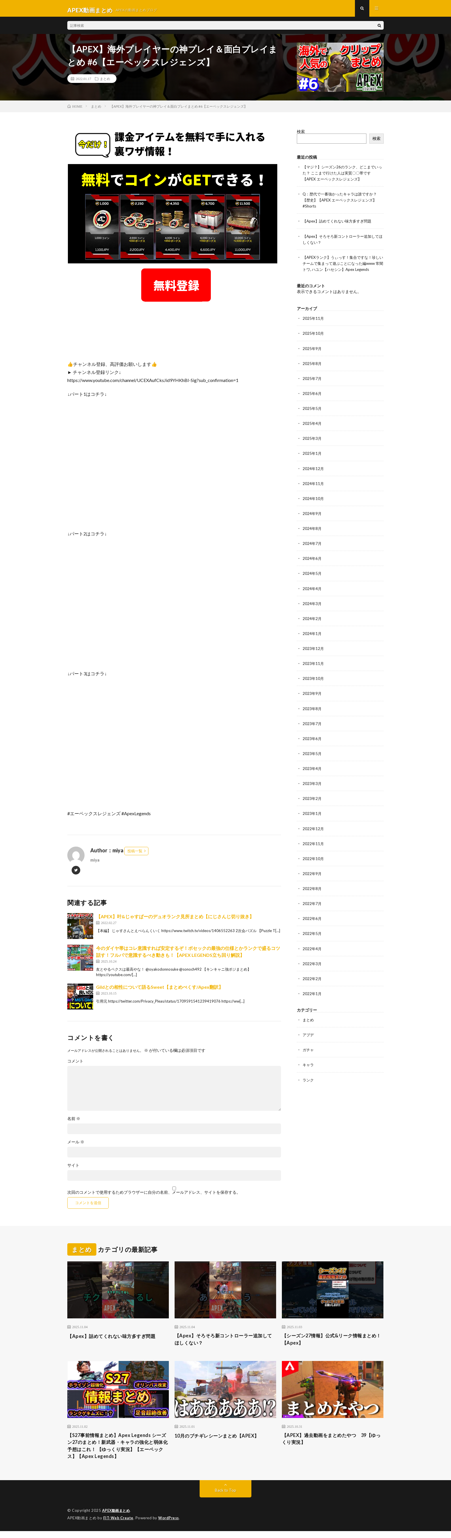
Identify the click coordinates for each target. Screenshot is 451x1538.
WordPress (170, 1525)
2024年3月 (312, 611)
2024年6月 (312, 566)
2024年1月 (312, 641)
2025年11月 (313, 327)
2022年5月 (312, 940)
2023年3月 (312, 791)
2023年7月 (312, 731)
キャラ (309, 1071)
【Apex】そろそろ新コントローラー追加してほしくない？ (223, 1343)
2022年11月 (313, 851)
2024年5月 (312, 581)
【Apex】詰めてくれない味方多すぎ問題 (340, 224)
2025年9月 (312, 357)
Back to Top (225, 1497)
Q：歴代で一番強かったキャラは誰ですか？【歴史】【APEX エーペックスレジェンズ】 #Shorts (343, 203)
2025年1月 (312, 461)
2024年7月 (312, 551)
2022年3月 (312, 970)
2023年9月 (312, 701)
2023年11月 (313, 671)
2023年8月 (312, 716)
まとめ (105, 82)
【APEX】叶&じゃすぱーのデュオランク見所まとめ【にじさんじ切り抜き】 (175, 919)
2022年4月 (312, 955)
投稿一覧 (134, 854)
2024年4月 (312, 596)
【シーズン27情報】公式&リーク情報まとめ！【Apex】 (332, 1343)
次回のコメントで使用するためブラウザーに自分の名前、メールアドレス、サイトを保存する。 (153, 1195)
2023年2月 (312, 806)
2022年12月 (313, 836)
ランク (309, 1086)
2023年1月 (312, 821)
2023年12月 (313, 656)
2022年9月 (312, 881)
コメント (75, 1064)
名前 (73, 1122)
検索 (301, 134)
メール (75, 1145)
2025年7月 (312, 387)
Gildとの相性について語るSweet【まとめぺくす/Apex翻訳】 (159, 990)
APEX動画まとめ (117, 1518)
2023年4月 (312, 776)
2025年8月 (312, 372)
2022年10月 (313, 866)
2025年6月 (312, 402)
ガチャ (309, 1056)
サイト (73, 1168)
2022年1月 (312, 1000)
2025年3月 (312, 446)
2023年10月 (313, 686)
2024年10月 (313, 506)
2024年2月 (312, 626)
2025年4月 (312, 431)
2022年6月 (312, 925)
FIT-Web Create (118, 1525)
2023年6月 (312, 746)
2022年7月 (312, 910)
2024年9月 (312, 521)
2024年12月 (313, 476)
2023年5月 (312, 761)
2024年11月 (313, 491)
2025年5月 (312, 417)
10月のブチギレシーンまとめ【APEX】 (222, 1440)
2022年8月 (312, 895)
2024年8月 (312, 536)
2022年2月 (312, 985)
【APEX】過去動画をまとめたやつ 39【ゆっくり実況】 (329, 1444)
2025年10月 (313, 342)
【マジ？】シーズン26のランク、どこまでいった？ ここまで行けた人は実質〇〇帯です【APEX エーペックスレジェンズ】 (343, 176)
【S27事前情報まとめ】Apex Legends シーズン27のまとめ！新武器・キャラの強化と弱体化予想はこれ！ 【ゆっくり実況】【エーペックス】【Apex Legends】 (116, 1452)
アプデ (309, 1041)
